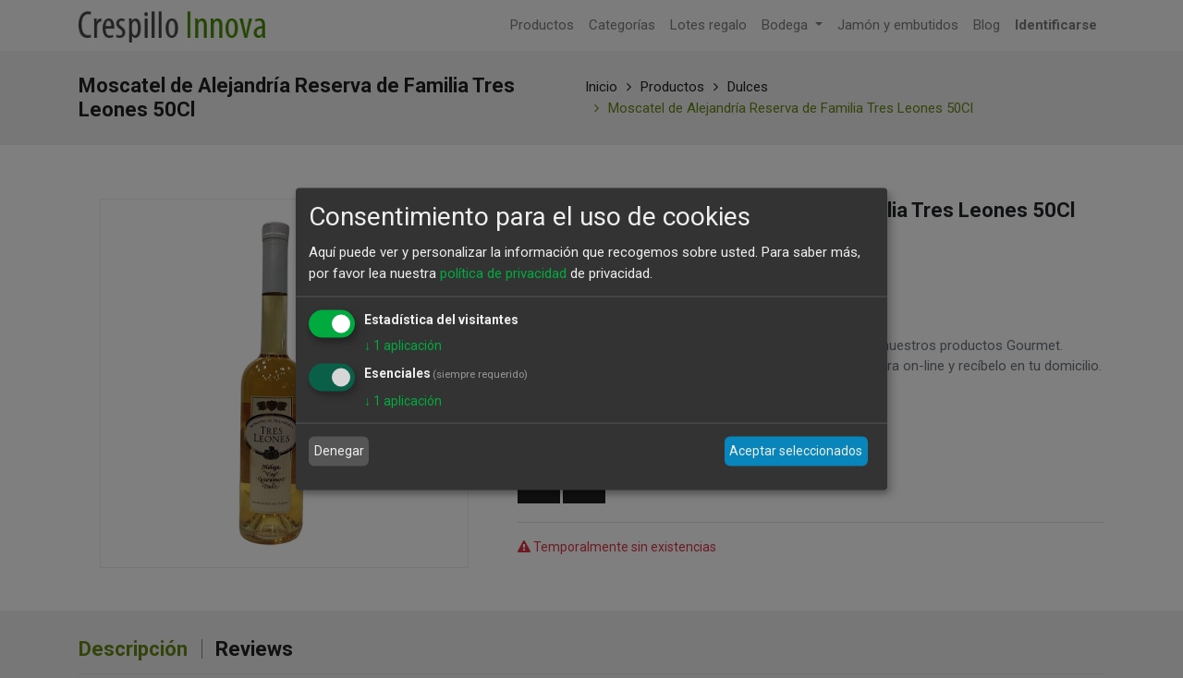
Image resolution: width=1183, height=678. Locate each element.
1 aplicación (403, 345)
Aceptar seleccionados (795, 450)
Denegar (339, 450)
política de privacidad (503, 272)
